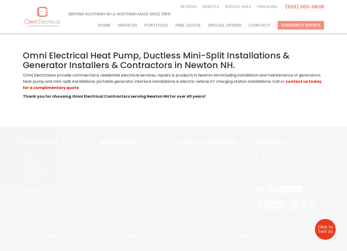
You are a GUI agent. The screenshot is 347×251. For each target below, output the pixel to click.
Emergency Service (300, 25)
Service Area (238, 6)
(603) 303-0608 (304, 7)
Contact (259, 25)
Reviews (188, 6)
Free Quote (188, 25)
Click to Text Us (325, 229)
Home (104, 25)
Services (127, 25)
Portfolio (156, 25)
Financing (267, 6)
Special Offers (224, 25)
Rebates (211, 6)
